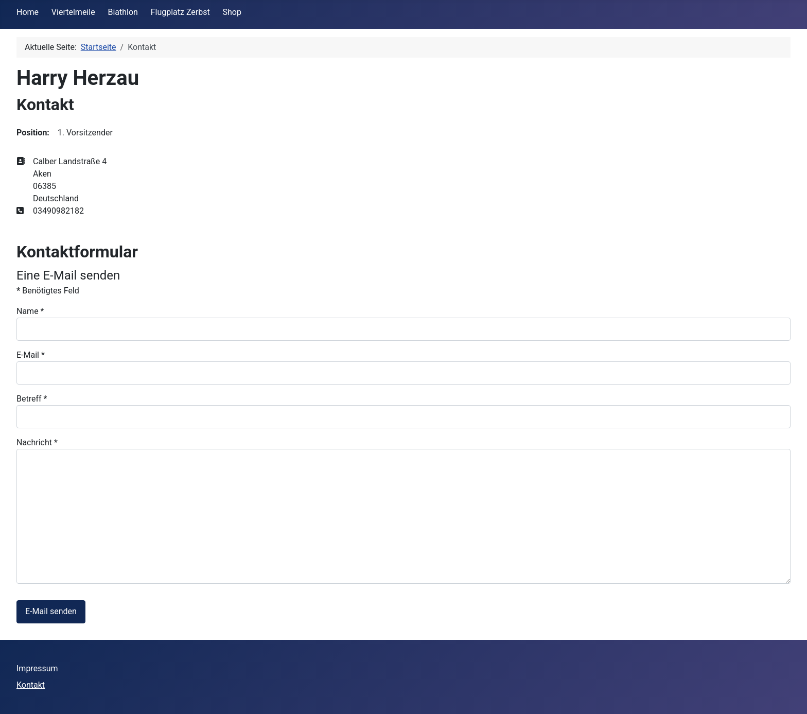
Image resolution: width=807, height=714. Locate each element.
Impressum (37, 668)
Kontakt (30, 685)
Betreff (31, 399)
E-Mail (30, 355)
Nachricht (37, 442)
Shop (232, 12)
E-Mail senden (51, 611)
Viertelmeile (73, 12)
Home (27, 12)
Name (30, 311)
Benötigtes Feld (47, 290)
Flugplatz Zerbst (180, 12)
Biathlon (122, 12)
